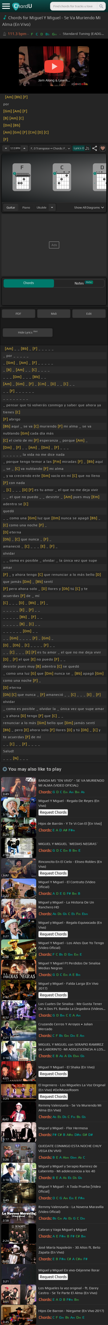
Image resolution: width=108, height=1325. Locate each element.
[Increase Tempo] (24, 148)
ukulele (41, 207)
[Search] (101, 6)
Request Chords (53, 812)
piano (26, 207)
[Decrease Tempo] (6, 148)
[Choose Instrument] (52, 207)
